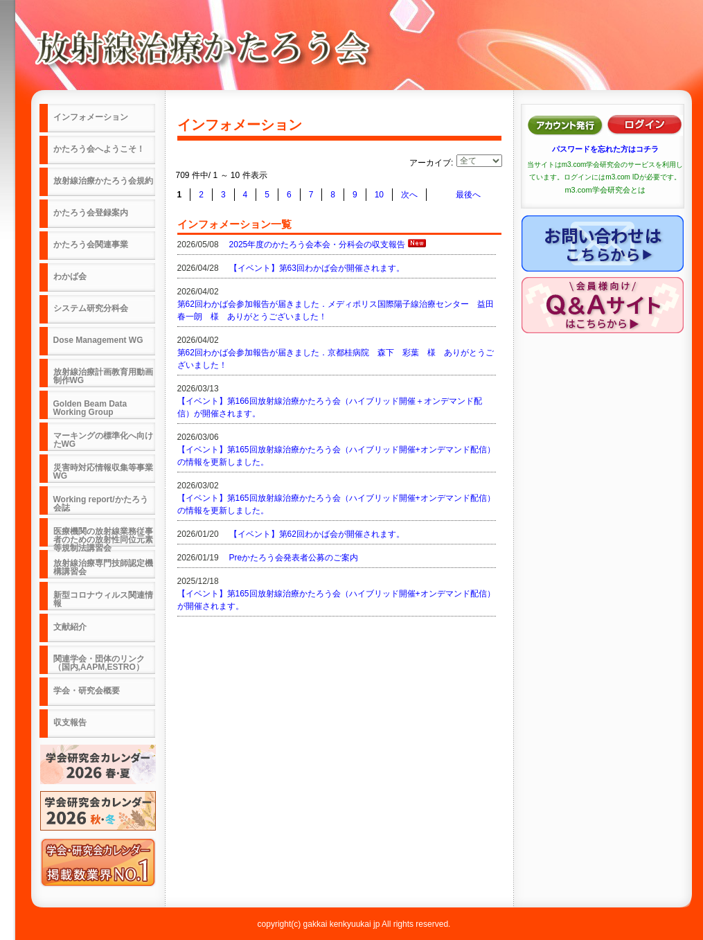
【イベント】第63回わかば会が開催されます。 (316, 268)
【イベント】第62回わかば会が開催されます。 (316, 534)
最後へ (468, 194)
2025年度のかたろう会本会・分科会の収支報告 (317, 244)
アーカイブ (430, 163)
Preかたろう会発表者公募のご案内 (294, 557)
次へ (409, 194)
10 (379, 194)
